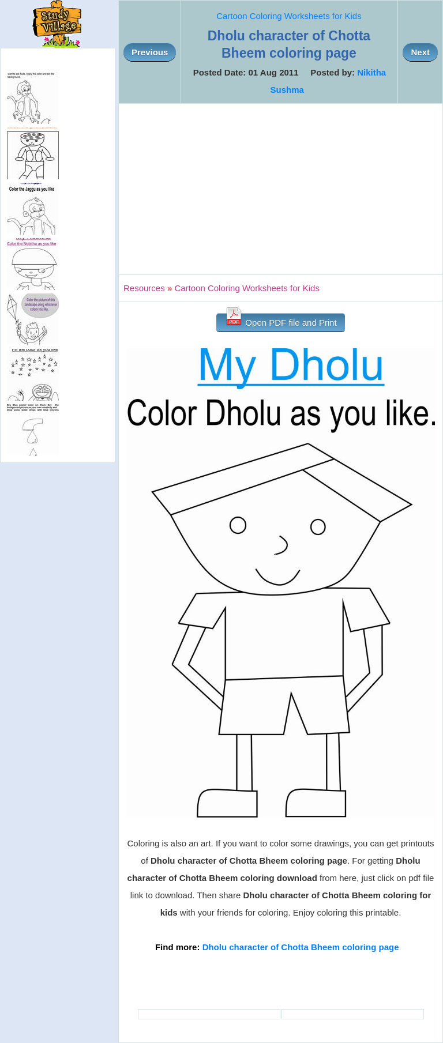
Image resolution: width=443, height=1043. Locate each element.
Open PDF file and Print (280, 320)
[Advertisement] (280, 189)
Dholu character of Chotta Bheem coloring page (300, 947)
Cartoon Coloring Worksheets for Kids (289, 16)
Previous (150, 52)
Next (420, 52)
